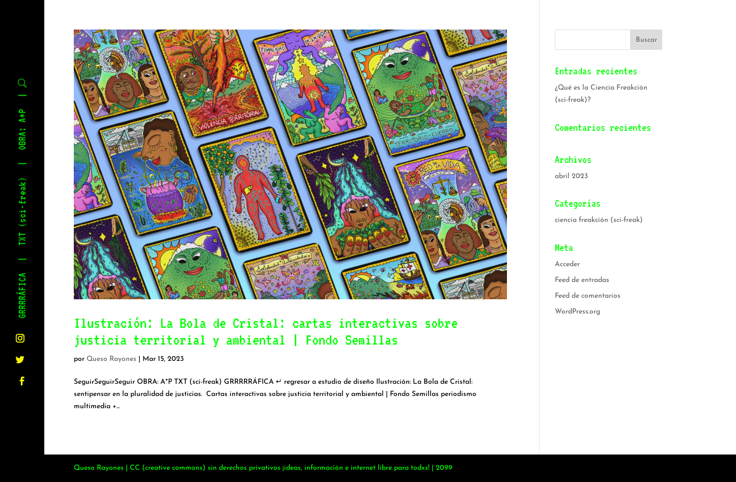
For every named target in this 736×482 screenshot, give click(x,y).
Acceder (567, 264)
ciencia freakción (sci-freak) (599, 220)
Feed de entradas (582, 280)
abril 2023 (571, 176)
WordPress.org (577, 312)
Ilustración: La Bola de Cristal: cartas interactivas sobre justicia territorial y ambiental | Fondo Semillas (266, 331)
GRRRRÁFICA (22, 296)
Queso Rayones (111, 359)
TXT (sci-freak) (22, 211)
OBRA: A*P (22, 129)
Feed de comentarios (587, 296)
